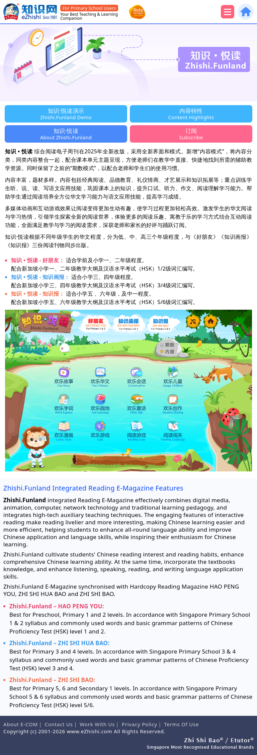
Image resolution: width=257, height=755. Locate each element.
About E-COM (20, 724)
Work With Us (97, 724)
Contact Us (59, 724)
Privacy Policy (139, 724)
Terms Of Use (181, 724)
